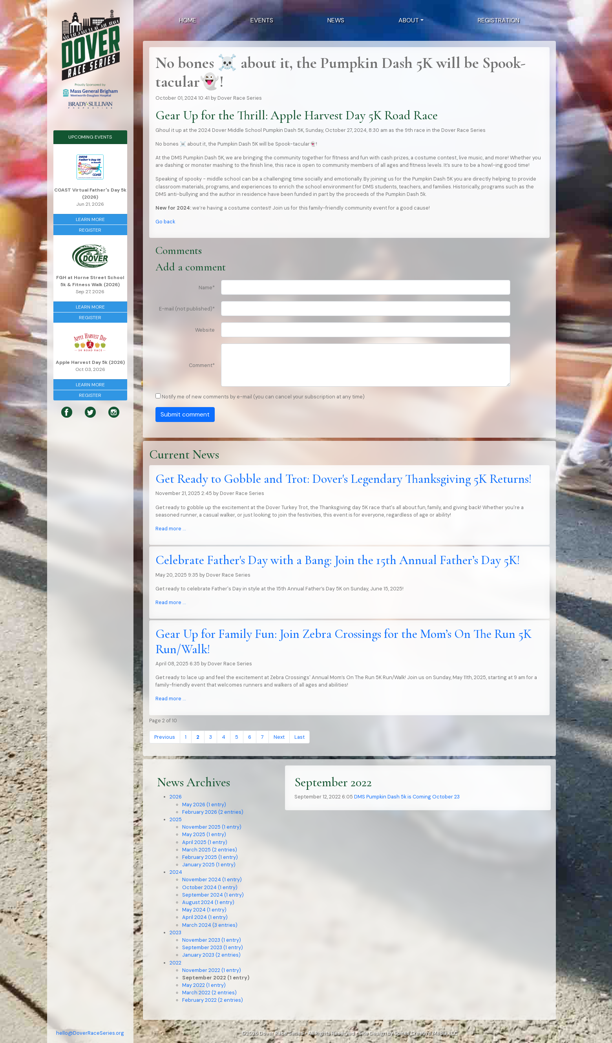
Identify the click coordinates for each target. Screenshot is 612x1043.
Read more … (170, 528)
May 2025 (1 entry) (204, 834)
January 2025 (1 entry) (209, 864)
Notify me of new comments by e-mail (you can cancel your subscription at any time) (263, 396)
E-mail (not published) (187, 308)
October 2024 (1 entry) (209, 887)
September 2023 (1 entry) (212, 947)
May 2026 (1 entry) (204, 804)
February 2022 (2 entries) (212, 1000)
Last (299, 737)
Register (90, 230)
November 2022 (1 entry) (211, 970)
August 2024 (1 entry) (208, 902)
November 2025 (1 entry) (211, 827)
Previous (164, 737)
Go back (165, 221)
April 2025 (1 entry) (204, 842)
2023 (175, 932)
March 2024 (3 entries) (209, 925)
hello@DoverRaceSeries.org (90, 1033)
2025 (176, 819)
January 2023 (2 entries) (211, 955)
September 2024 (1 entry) (213, 894)
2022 (175, 962)
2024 (176, 872)
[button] (411, 20)
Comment (202, 365)
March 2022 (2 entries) (209, 992)
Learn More (90, 219)
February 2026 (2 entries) (212, 812)
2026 (176, 796)
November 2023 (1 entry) (211, 940)
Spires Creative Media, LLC (425, 1033)
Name (207, 287)
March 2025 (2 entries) (209, 849)
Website (205, 330)
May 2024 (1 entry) (204, 909)
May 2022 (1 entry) (204, 985)
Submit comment (185, 414)
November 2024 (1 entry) (212, 879)
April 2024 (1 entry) (205, 917)
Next (279, 737)
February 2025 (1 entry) (210, 857)
